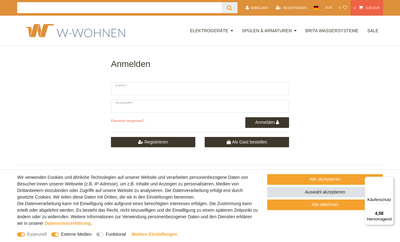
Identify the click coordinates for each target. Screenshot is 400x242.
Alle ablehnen (325, 204)
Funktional (116, 234)
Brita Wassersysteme (331, 30)
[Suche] (230, 7)
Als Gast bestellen (247, 142)
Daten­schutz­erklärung (68, 223)
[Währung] (329, 7)
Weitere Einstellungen (154, 234)
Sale (372, 30)
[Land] (316, 7)
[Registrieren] (291, 8)
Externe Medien (76, 234)
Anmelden (267, 122)
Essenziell (37, 234)
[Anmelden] (257, 8)
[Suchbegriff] (119, 7)
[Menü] (390, 180)
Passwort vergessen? (127, 121)
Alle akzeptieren (325, 179)
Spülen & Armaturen (267, 30)
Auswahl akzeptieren (325, 191)
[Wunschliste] (342, 8)
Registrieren (153, 142)
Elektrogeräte (209, 30)
